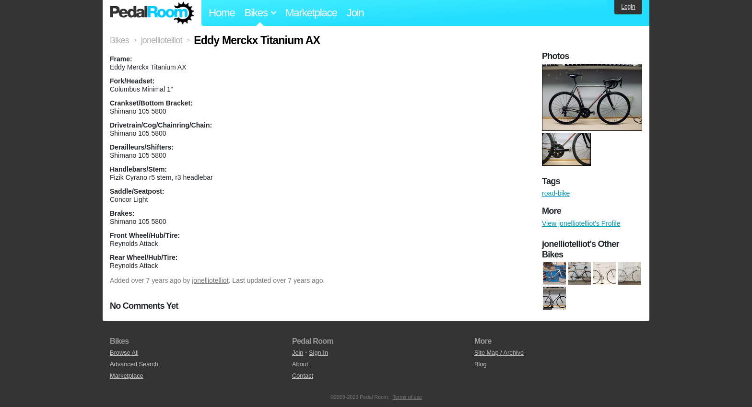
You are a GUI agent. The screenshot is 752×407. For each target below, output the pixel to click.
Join (355, 13)
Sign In (318, 352)
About (300, 364)
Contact (302, 375)
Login (628, 6)
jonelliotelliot (210, 280)
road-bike (556, 193)
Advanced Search (134, 364)
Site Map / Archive (499, 352)
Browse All (124, 352)
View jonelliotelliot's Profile (581, 223)
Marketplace (311, 13)
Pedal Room (152, 12)
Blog (480, 364)
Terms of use (407, 397)
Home (222, 13)
